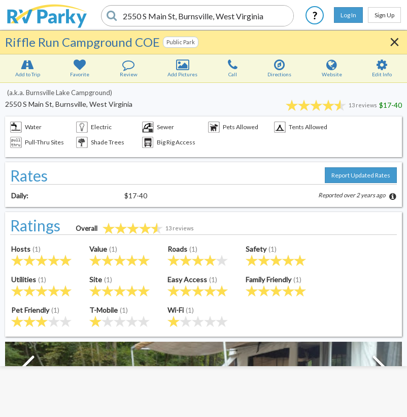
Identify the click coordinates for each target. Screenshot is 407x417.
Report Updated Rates (360, 175)
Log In (348, 15)
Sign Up (384, 15)
